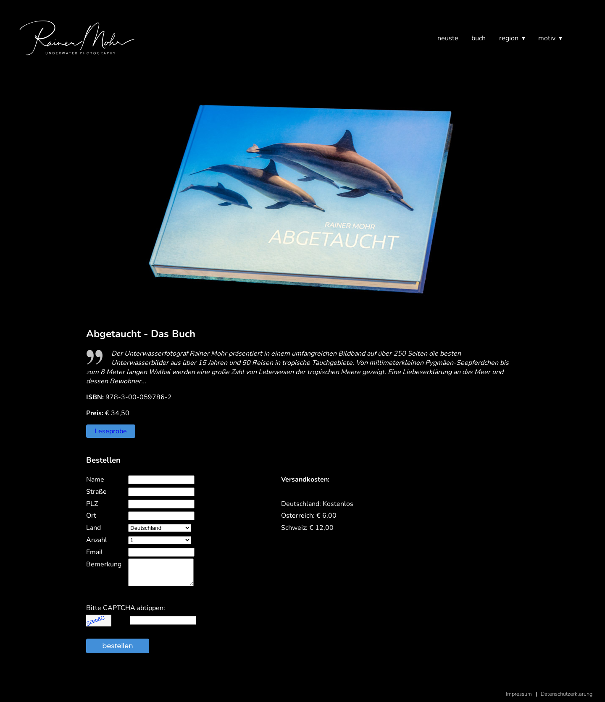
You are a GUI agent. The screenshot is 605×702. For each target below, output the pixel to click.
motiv (546, 38)
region (508, 38)
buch (478, 38)
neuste (447, 38)
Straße (96, 491)
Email (94, 552)
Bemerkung (103, 564)
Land (93, 527)
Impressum (519, 694)
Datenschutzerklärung (566, 694)
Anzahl (96, 540)
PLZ (92, 503)
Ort (91, 515)
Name (95, 479)
